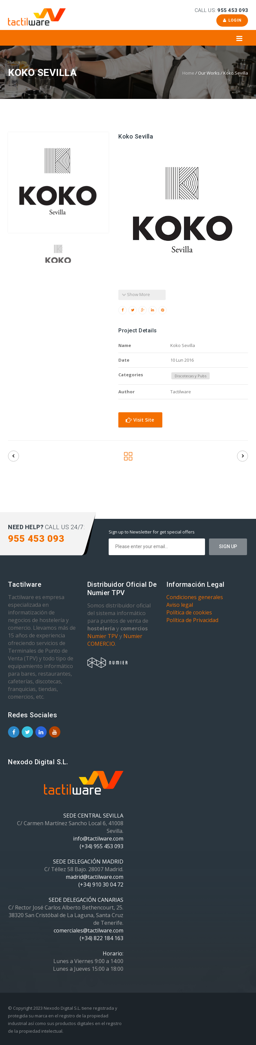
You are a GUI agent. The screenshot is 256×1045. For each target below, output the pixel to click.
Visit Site (140, 420)
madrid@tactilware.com (94, 876)
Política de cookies (189, 612)
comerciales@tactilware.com (88, 930)
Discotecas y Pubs (190, 375)
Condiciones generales (194, 597)
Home (188, 73)
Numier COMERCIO (114, 639)
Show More (136, 294)
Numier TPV (102, 636)
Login (232, 20)
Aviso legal (179, 604)
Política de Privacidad (192, 620)
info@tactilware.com (98, 838)
